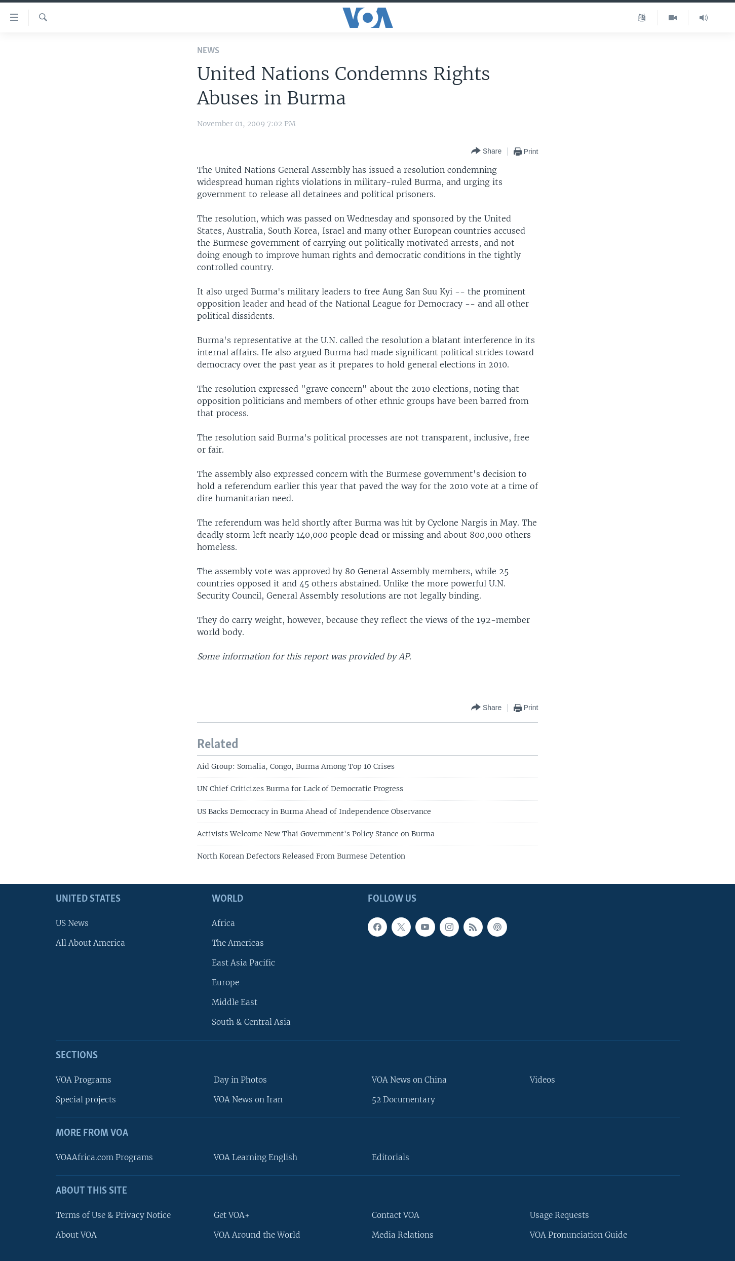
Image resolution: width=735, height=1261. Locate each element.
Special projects (86, 1099)
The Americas (238, 943)
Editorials (390, 1157)
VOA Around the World (257, 1235)
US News (72, 923)
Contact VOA (395, 1215)
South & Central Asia (251, 1022)
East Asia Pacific (243, 963)
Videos (542, 1080)
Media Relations (403, 1235)
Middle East (234, 1002)
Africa (223, 923)
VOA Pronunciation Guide (578, 1235)
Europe (225, 982)
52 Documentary (403, 1099)
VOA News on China (409, 1080)
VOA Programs (83, 1080)
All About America (90, 943)
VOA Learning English (255, 1157)
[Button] (486, 151)
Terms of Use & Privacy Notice (113, 1215)
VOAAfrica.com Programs (104, 1157)
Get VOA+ (232, 1215)
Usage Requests (559, 1215)
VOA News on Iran (248, 1099)
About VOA (76, 1235)
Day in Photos (240, 1080)
